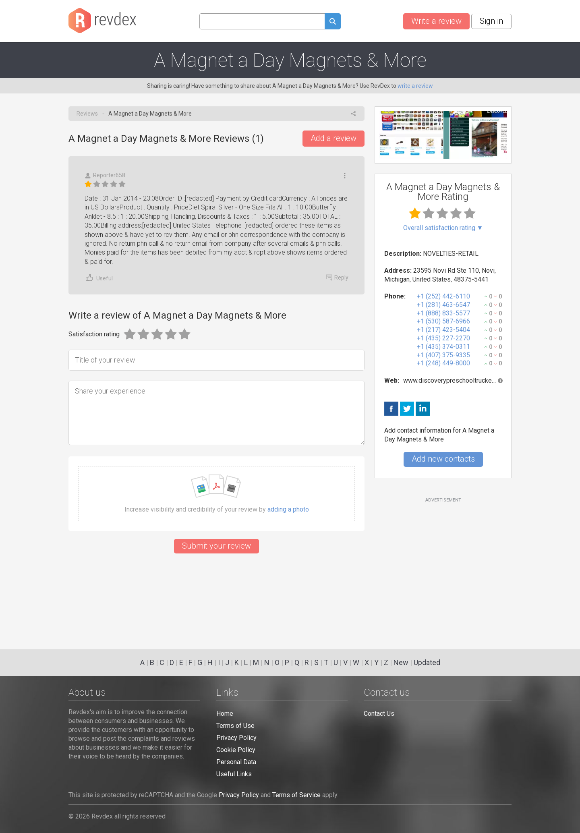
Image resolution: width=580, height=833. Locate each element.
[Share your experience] (216, 413)
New (401, 662)
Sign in (491, 21)
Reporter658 (105, 175)
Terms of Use (235, 725)
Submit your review (216, 546)
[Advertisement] (443, 568)
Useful (99, 277)
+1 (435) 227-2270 (443, 338)
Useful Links (234, 774)
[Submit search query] (333, 22)
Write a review (436, 21)
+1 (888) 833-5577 (443, 313)
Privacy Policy (236, 738)
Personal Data (236, 762)
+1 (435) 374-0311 (443, 346)
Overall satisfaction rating (443, 228)
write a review (415, 86)
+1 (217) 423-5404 (443, 330)
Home (224, 713)
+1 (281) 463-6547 (443, 305)
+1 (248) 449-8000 (443, 363)
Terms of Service (296, 795)
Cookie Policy (235, 750)
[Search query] (262, 21)
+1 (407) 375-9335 (443, 355)
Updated (427, 662)
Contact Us (379, 713)
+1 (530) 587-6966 (443, 321)
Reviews (87, 113)
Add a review (333, 138)
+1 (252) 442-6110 (443, 296)
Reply (337, 277)
